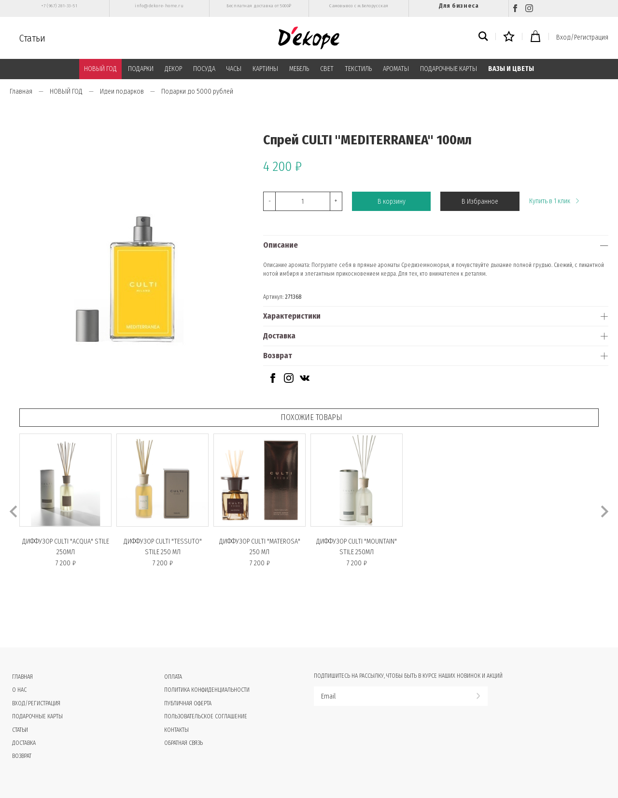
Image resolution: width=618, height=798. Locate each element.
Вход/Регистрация (582, 37)
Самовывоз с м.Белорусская (359, 6)
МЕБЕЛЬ (299, 69)
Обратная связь (183, 743)
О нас (19, 689)
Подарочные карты (37, 716)
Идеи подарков (122, 91)
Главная (21, 91)
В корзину (392, 201)
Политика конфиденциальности (207, 689)
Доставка (279, 335)
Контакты (176, 730)
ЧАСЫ (233, 69)
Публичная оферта (187, 703)
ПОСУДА (204, 69)
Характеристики (292, 316)
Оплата (173, 676)
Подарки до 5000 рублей (197, 91)
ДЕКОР (173, 69)
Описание (280, 245)
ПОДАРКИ (141, 69)
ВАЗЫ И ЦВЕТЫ (511, 69)
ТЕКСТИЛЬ (358, 69)
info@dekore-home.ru (159, 6)
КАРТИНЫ (265, 69)
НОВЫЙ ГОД (100, 69)
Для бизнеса (458, 5)
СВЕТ (327, 69)
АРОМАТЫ (396, 69)
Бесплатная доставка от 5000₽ (258, 6)
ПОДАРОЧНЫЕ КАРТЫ (448, 69)
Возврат (277, 355)
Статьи (32, 38)
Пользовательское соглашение (205, 716)
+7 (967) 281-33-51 (59, 6)
